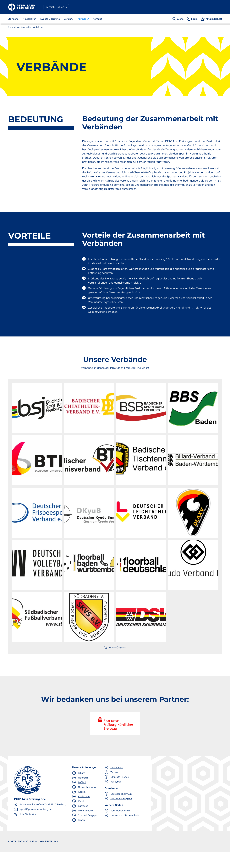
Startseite (13, 18)
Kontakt (97, 18)
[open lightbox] (37, 408)
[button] (56, 7)
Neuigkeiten (29, 18)
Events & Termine (50, 18)
